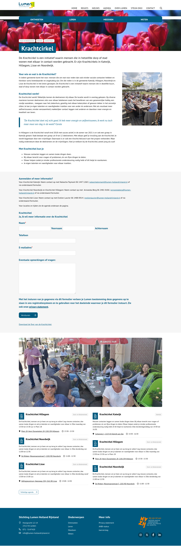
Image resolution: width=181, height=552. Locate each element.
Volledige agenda (26, 498)
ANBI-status (104, 532)
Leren (72, 19)
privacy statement (38, 313)
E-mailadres (26, 253)
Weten (144, 19)
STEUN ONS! (136, 8)
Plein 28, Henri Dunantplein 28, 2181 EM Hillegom (40, 437)
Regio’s (84, 8)
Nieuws (96, 8)
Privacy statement (106, 529)
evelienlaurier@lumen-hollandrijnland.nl (102, 204)
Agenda (107, 8)
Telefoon (23, 241)
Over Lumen (121, 8)
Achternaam (101, 234)
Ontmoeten (36, 19)
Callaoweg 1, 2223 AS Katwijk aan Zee (109, 440)
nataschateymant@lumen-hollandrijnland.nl (108, 188)
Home (74, 8)
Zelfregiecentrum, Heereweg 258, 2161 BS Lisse (39, 487)
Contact (150, 8)
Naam (22, 229)
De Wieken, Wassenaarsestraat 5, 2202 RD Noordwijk (41, 462)
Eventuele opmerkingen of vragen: (37, 266)
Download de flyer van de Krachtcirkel (35, 330)
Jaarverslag (103, 536)
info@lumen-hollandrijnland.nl (36, 539)
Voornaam (56, 234)
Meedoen (108, 19)
